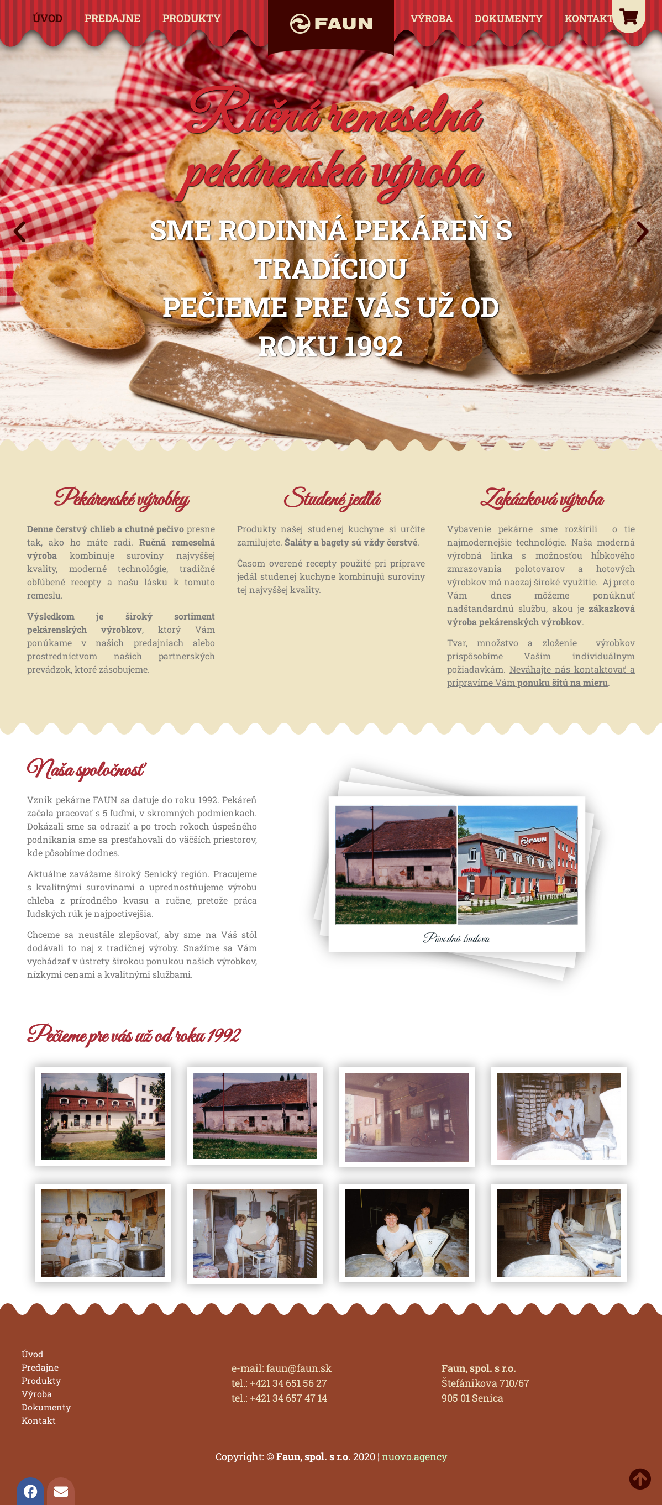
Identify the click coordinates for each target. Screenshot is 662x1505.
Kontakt (589, 18)
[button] (19, 232)
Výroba (432, 18)
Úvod (47, 18)
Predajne (112, 18)
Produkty (191, 18)
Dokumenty (509, 18)
